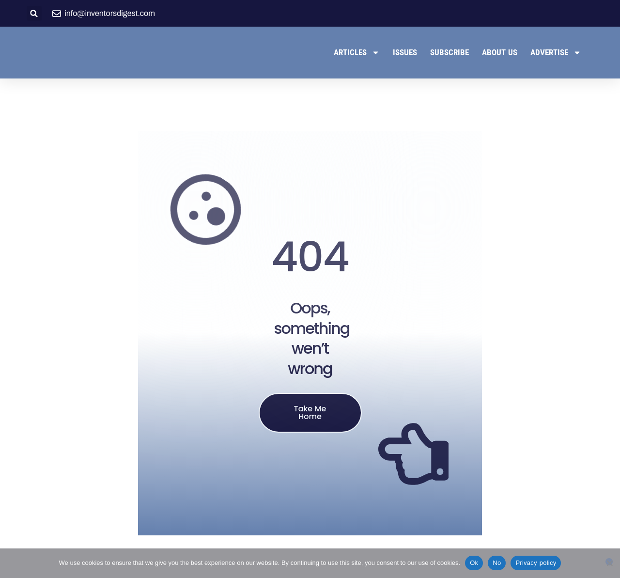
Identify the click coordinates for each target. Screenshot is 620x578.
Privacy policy (535, 562)
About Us (499, 52)
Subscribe (449, 52)
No (497, 562)
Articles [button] (357, 53)
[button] (34, 13)
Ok (474, 562)
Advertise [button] (555, 53)
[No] (609, 561)
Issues (405, 52)
